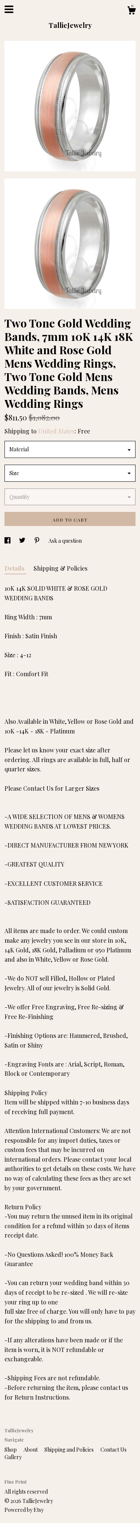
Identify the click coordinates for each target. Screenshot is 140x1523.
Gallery (13, 1457)
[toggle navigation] (8, 9)
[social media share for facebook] (8, 540)
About (31, 1449)
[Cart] (131, 11)
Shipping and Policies (69, 1449)
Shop (11, 1449)
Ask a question (65, 540)
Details (15, 568)
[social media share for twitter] (23, 540)
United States (56, 431)
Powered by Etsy (24, 1509)
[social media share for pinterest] (37, 540)
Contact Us (113, 1449)
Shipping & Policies (60, 568)
